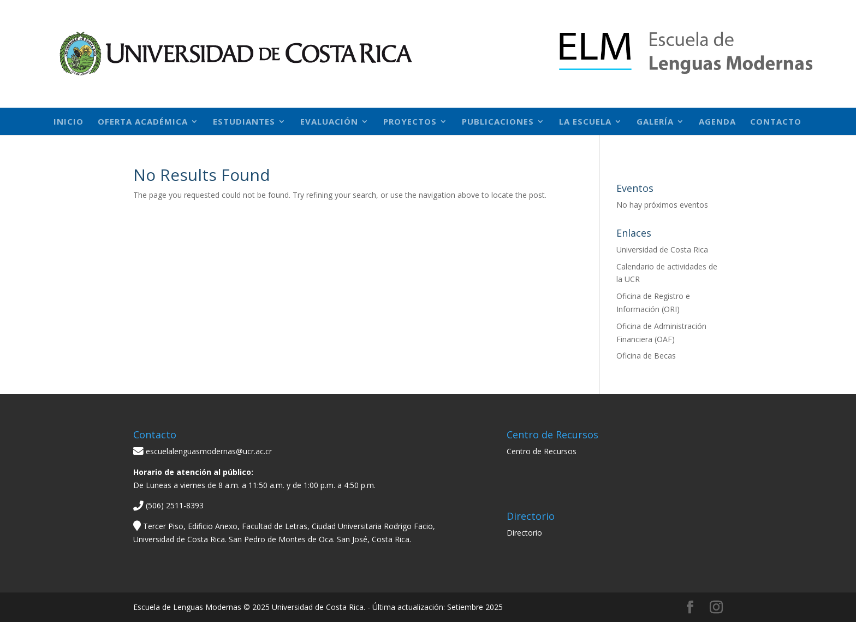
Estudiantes (244, 122)
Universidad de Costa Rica (662, 249)
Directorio (524, 532)
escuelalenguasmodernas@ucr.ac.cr (202, 451)
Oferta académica (143, 122)
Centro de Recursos (541, 451)
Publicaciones (498, 122)
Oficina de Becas (646, 355)
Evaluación (329, 122)
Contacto (775, 122)
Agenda (717, 122)
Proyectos (410, 122)
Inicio (69, 122)
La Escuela (585, 122)
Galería (655, 122)
